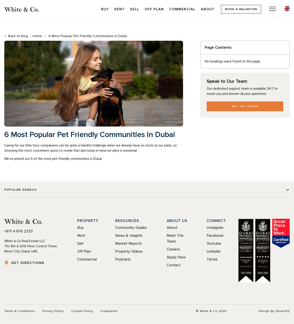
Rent (119, 9)
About (208, 9)
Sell (134, 9)
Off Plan (154, 9)
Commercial (182, 9)
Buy (105, 9)
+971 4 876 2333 (18, 231)
